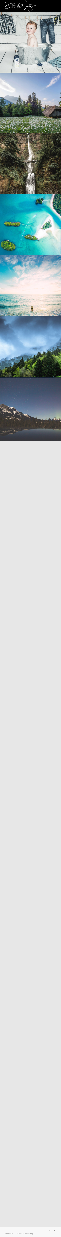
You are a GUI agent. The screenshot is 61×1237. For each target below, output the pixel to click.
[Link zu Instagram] (54, 1230)
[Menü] (54, 5)
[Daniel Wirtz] (25, 6)
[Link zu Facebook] (50, 1230)
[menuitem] (54, 5)
